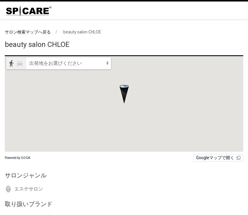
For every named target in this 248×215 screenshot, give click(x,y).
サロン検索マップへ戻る (28, 32)
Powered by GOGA (17, 157)
